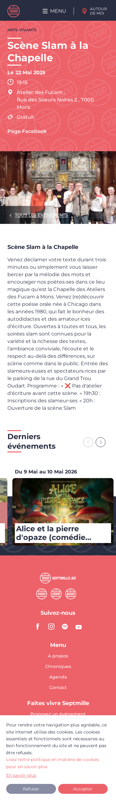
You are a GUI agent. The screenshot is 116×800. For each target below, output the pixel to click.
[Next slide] (100, 442)
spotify (65, 626)
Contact (58, 687)
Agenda (58, 677)
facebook (38, 626)
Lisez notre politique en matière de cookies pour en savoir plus (52, 763)
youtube (79, 626)
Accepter (82, 789)
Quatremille (41, 593)
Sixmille (70, 593)
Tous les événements (41, 215)
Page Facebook (27, 131)
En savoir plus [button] (21, 775)
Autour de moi (98, 10)
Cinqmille (56, 593)
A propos (58, 656)
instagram (51, 626)
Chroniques (58, 666)
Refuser (31, 789)
